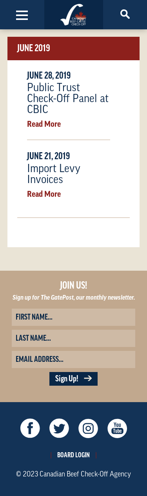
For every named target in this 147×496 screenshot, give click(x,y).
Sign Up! (73, 379)
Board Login (73, 454)
